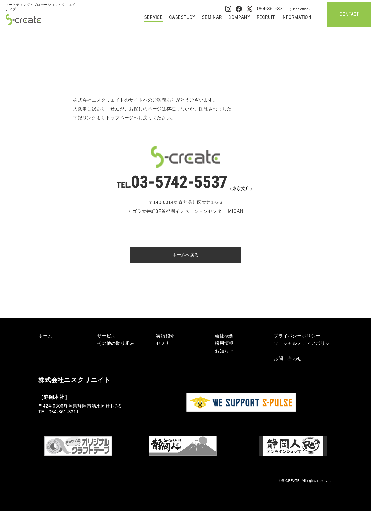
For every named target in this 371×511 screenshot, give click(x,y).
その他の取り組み (115, 343)
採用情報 (224, 343)
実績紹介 (165, 335)
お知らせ (224, 351)
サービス (106, 335)
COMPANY (239, 17)
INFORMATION (296, 17)
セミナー (165, 343)
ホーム (45, 335)
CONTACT (349, 14)
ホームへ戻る (185, 254)
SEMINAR (212, 17)
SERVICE (153, 17)
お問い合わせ (288, 358)
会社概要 (224, 335)
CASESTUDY (182, 17)
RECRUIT (266, 17)
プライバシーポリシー (297, 335)
